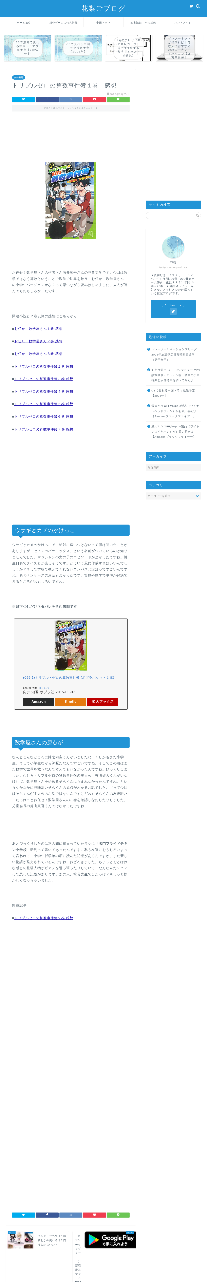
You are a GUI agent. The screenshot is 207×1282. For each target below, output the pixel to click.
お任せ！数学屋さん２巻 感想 (38, 341)
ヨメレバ (44, 688)
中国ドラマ (103, 22)
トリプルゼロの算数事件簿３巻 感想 (43, 379)
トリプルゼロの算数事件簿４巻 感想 (43, 391)
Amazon (39, 702)
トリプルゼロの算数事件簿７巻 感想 (43, 429)
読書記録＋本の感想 (143, 22)
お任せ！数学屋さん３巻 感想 (38, 354)
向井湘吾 (18, 77)
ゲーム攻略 (24, 22)
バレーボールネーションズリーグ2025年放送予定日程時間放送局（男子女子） (174, 354)
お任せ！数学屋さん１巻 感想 (38, 329)
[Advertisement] (71, 133)
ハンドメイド (182, 22)
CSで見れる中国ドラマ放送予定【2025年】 (173, 393)
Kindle (70, 702)
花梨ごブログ (103, 8)
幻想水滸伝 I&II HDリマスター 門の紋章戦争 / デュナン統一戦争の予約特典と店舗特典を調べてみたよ (175, 375)
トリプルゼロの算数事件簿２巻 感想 (43, 366)
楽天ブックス (103, 702)
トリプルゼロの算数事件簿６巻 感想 (43, 417)
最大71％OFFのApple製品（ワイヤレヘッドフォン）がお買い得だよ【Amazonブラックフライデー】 (175, 411)
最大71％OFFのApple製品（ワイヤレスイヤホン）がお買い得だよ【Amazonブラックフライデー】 (175, 431)
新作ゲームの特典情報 (64, 22)
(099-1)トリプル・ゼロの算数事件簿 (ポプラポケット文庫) (68, 677)
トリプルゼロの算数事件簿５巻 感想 (43, 404)
